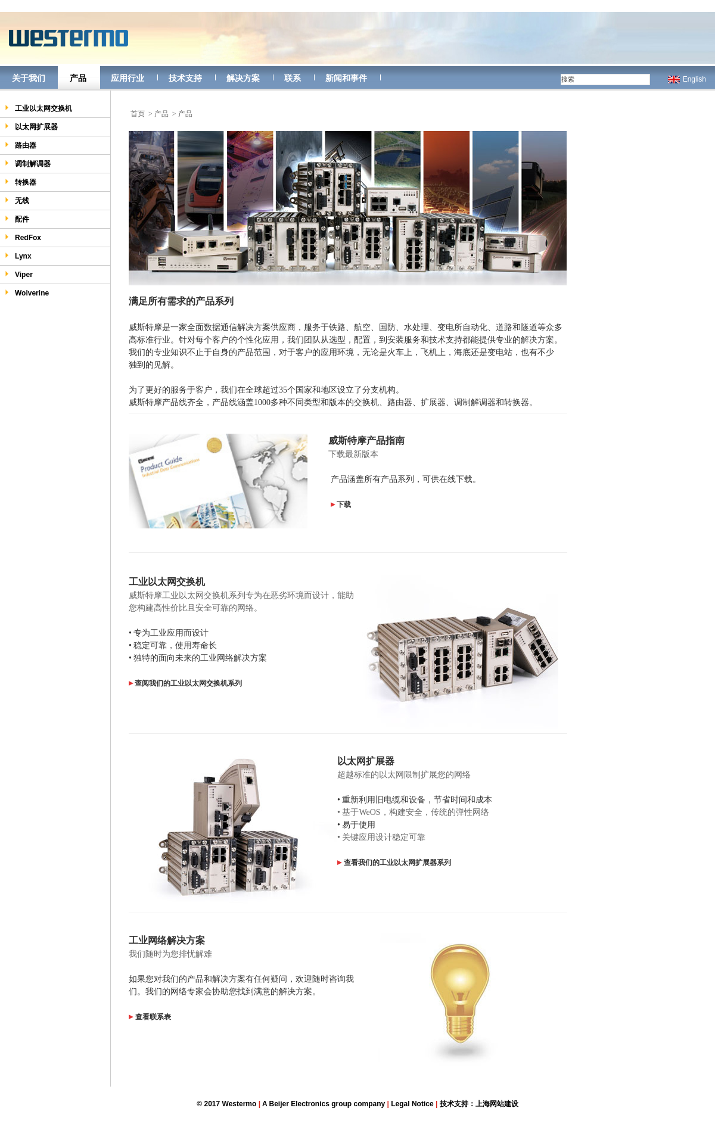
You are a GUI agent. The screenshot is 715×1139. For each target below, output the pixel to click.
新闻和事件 (346, 78)
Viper (19, 274)
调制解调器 (28, 163)
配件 (17, 218)
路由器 (20, 145)
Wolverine (27, 292)
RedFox (23, 237)
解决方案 (243, 78)
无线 (17, 200)
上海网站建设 (496, 1104)
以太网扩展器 (31, 126)
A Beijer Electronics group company (323, 1104)
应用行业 (127, 78)
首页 (137, 114)
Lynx (18, 255)
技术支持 (185, 78)
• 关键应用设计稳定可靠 (381, 837)
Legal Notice (412, 1104)
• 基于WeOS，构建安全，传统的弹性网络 (413, 812)
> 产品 (158, 114)
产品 (78, 78)
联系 (292, 78)
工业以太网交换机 (38, 108)
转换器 (20, 182)
